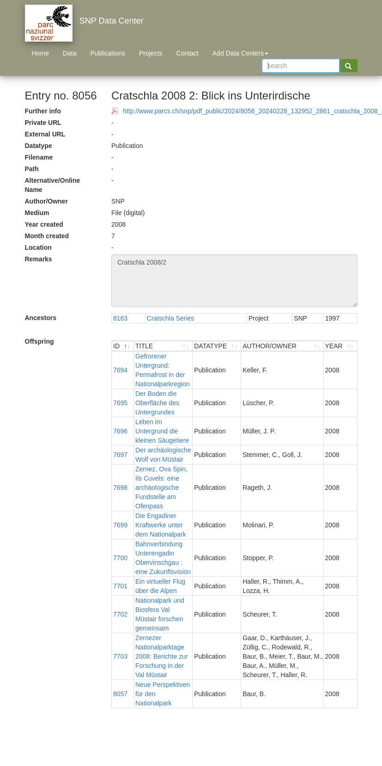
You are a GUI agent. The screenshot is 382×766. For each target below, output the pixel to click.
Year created (44, 224)
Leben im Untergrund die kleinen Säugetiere (162, 431)
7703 (120, 656)
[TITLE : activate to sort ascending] (163, 346)
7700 (120, 558)
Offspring (39, 341)
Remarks (38, 259)
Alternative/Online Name (52, 185)
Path (32, 169)
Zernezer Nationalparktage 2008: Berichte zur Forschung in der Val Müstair (161, 656)
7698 (120, 487)
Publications (107, 53)
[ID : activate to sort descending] (123, 346)
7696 (120, 431)
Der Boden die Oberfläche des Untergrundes (157, 403)
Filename (39, 157)
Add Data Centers (240, 53)
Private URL (43, 122)
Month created (47, 236)
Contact (187, 53)
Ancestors (40, 317)
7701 (120, 586)
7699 (120, 525)
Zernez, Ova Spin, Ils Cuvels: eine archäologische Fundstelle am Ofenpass (161, 487)
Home (40, 53)
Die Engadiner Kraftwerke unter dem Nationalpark (160, 525)
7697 (120, 454)
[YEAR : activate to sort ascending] (340, 346)
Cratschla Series (170, 318)
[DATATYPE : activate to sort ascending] (217, 346)
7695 (120, 403)
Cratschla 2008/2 (234, 280)
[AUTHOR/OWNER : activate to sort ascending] (282, 346)
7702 (120, 614)
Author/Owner (46, 201)
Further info (43, 111)
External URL (45, 134)
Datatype (38, 145)
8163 (120, 318)
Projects (151, 53)
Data (70, 53)
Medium (37, 212)
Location (38, 247)
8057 (120, 694)
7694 (120, 370)
